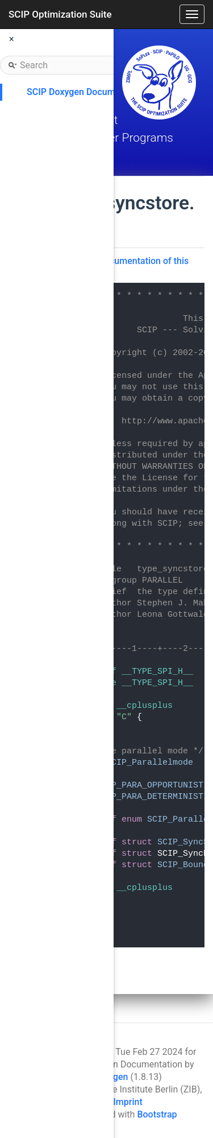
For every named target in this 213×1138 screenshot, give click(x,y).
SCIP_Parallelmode (149, 763)
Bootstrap (157, 1114)
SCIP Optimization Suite (60, 14)
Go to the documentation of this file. (124, 266)
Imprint (127, 1101)
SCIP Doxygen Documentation (88, 91)
